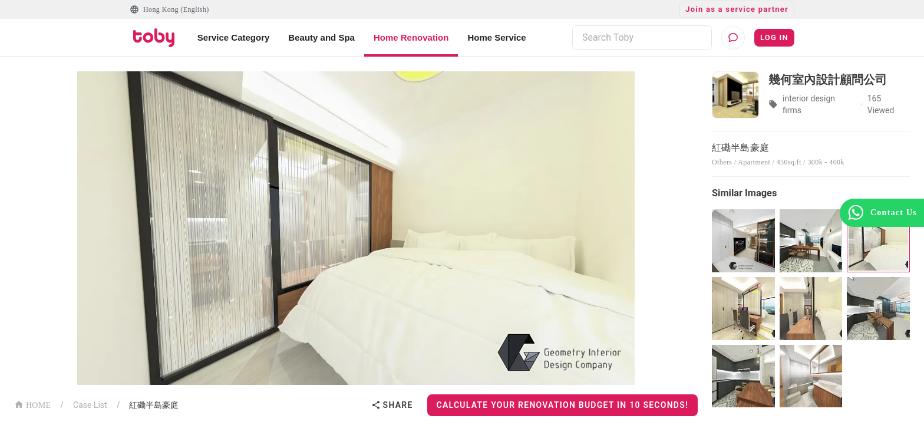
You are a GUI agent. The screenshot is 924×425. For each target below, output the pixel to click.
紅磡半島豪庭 (154, 405)
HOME (32, 404)
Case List (90, 405)
